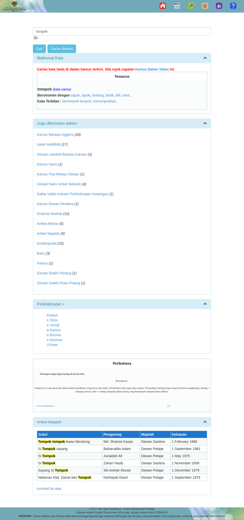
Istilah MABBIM (49, 144)
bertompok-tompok (76, 101)
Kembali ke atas (49, 489)
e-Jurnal (53, 325)
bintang (98, 95)
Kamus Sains (47, 164)
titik (118, 95)
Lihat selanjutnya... (45, 405)
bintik (109, 95)
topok (86, 95)
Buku (41, 253)
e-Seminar (55, 340)
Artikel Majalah (48, 234)
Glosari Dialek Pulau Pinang (58, 283)
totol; (126, 95)
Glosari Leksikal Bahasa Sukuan (62, 154)
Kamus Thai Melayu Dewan (58, 174)
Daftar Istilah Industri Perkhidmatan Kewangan (72, 194)
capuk (75, 95)
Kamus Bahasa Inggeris (55, 135)
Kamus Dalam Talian (152, 69)
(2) (168, 405)
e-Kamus (54, 330)
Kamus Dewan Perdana (55, 204)
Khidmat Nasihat (49, 214)
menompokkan (104, 101)
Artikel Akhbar (47, 224)
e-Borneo (54, 335)
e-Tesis (52, 320)
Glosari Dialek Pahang (54, 273)
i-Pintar (52, 345)
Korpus (52, 315)
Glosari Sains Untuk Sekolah (59, 184)
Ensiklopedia (46, 243)
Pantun (42, 263)
